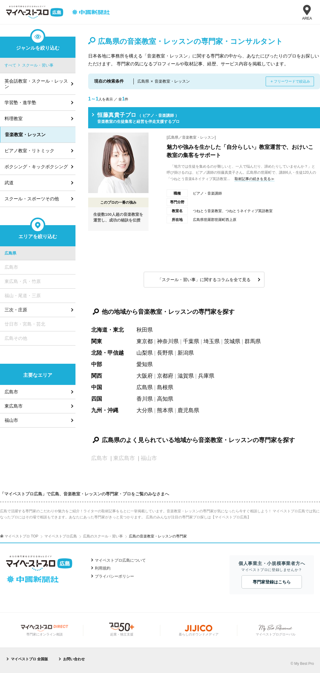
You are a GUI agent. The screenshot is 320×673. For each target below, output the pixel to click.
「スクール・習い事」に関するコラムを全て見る (204, 279)
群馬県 (253, 341)
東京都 (144, 341)
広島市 (11, 391)
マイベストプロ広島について (120, 560)
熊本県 (165, 410)
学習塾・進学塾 (20, 102)
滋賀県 (186, 376)
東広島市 (14, 406)
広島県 (144, 387)
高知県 (165, 399)
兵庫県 (206, 376)
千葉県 (191, 341)
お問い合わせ (74, 659)
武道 (9, 182)
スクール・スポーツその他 (32, 198)
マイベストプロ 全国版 (29, 659)
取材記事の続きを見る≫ (254, 179)
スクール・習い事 (37, 65)
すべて (10, 65)
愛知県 (144, 364)
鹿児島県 (188, 410)
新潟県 (186, 353)
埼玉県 (211, 341)
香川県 (144, 399)
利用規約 (102, 568)
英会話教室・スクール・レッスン (36, 83)
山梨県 (144, 353)
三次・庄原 (16, 309)
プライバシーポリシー (114, 576)
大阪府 (144, 376)
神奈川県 (168, 341)
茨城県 (232, 341)
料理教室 (14, 118)
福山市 (11, 420)
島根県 (165, 387)
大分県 (144, 410)
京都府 (165, 376)
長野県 (165, 353)
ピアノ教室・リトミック (29, 150)
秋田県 (144, 330)
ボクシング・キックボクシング (36, 166)
